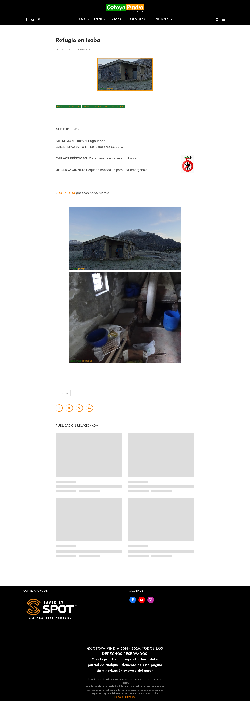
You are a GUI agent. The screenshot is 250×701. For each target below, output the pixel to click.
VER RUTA (67, 193)
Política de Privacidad (125, 696)
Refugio (63, 393)
